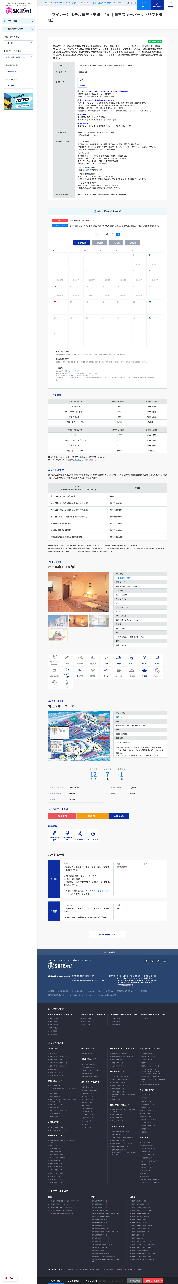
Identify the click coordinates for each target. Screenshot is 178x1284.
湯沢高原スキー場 (87, 1112)
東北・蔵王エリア (55, 1080)
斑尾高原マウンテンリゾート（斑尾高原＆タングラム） (123, 1110)
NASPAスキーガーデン (88, 1115)
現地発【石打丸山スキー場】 (100, 1247)
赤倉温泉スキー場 (117, 1060)
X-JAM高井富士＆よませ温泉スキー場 (122, 1137)
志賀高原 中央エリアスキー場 (120, 1147)
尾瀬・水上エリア (55, 1135)
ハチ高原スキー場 (146, 1167)
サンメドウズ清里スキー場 (148, 1069)
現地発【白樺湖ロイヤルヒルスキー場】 (143, 1226)
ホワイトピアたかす (147, 1107)
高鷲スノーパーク (146, 1101)
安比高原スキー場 (55, 1113)
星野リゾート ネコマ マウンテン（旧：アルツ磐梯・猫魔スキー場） (63, 1100)
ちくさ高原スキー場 (147, 1158)
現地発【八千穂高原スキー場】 (140, 1250)
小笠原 (86, 1269)
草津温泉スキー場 (87, 1053)
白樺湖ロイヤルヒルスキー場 (90, 1070)
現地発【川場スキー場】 (138, 1235)
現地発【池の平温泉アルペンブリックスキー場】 (105, 1232)
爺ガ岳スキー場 (116, 1099)
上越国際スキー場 (87, 1093)
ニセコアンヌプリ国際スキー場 (58, 1063)
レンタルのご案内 (78, 991)
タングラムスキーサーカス (119, 1121)
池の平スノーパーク (87, 1073)
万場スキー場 (145, 1176)
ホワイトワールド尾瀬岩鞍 (57, 1157)
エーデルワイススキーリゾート (58, 1130)
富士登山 (119, 1269)
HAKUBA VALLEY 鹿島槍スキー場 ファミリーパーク (123, 1095)
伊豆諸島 (70, 1269)
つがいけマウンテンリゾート (120, 1076)
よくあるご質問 (63, 991)
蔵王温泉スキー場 (55, 1086)
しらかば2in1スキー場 (88, 1064)
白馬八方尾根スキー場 (118, 1092)
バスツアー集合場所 (58, 1191)
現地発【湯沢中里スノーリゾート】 (102, 1253)
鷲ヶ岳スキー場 (145, 1113)
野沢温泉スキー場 (117, 1115)
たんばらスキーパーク (56, 1148)
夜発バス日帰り (54, 1019)
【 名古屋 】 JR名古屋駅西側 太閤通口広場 (61, 1213)
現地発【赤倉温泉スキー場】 (100, 1222)
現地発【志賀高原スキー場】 (100, 1219)
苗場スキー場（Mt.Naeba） (90, 1090)
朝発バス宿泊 (53, 1028)
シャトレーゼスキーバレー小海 (150, 1084)
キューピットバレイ (87, 1121)
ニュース (91, 991)
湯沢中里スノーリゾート (89, 1087)
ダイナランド (145, 1098)
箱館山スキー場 (145, 1164)
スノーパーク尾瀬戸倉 (56, 1167)
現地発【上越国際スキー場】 (100, 1235)
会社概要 (51, 991)
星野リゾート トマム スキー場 (58, 1066)
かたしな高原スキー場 (56, 1170)
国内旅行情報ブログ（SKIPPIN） (134, 1269)
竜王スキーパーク (61, 706)
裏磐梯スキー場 (54, 1116)
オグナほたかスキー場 (56, 1164)
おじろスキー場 (145, 1142)
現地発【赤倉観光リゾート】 (100, 1226)
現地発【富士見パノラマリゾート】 (141, 1241)
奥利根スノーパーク (55, 1151)
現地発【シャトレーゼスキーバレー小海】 (143, 1244)
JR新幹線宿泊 (53, 1034)
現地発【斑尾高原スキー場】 (100, 1201)
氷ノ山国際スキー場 (147, 1145)
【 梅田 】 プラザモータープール (59, 1204)
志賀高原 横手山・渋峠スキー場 (120, 1131)
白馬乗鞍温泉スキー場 (118, 1089)
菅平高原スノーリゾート (148, 1060)
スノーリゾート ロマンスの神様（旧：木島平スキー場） (123, 1153)
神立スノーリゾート (87, 1099)
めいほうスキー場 (146, 1110)
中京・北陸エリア (147, 1090)
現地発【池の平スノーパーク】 (140, 1222)
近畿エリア (144, 1137)
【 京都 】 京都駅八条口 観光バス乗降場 (61, 1210)
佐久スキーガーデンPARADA (149, 1057)
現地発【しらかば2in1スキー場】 (141, 1229)
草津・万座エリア (87, 1048)
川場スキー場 (53, 1145)
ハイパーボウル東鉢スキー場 (149, 1161)
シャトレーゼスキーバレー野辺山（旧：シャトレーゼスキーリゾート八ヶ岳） (153, 1073)
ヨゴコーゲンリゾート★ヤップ (150, 1183)
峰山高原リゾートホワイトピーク (150, 1179)
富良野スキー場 (54, 1069)
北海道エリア (53, 1048)
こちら (88, 170)
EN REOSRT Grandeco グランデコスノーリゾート (63, 1089)
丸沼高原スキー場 (55, 1176)
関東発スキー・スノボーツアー (60, 1014)
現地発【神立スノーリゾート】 (100, 1238)
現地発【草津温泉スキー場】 (140, 1219)
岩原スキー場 (85, 1105)
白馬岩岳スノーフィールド (119, 1083)
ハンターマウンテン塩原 (56, 1127)
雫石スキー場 (53, 1093)
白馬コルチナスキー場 (118, 1086)
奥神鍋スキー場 (145, 1152)
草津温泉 (110, 1269)
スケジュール (91, 1280)
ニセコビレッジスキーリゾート (58, 1057)
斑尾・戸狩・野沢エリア (119, 1105)
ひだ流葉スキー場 (146, 1123)
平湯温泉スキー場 (146, 1129)
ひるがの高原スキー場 (147, 1104)
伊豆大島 (78, 1269)
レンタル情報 (73, 1280)
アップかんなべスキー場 (148, 1149)
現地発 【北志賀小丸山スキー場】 (101, 1216)
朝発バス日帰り (54, 1025)
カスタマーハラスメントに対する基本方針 (103, 995)
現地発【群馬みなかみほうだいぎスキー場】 (144, 1253)
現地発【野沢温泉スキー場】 (100, 1204)
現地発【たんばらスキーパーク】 (141, 1238)
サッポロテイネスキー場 (56, 1075)
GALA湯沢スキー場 (87, 1108)
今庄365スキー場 (146, 1116)
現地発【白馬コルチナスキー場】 (141, 1216)
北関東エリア (53, 1122)
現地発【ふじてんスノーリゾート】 (141, 1256)
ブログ (100, 991)
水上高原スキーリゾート (56, 1179)
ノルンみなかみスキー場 (56, 1154)
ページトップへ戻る (107, 952)
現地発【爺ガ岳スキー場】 (139, 1201)
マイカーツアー (146, 1019)
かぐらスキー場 (86, 1127)
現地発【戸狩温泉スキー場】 (100, 1207)
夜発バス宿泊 (53, 1022)
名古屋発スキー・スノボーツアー (124, 1014)
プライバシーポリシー (77, 995)
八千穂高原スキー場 (147, 1053)
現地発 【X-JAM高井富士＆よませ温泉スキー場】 (105, 1213)
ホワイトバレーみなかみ (56, 1173)
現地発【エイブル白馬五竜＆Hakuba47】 (103, 1256)
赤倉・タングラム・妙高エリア (122, 1048)
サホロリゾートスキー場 (56, 1072)
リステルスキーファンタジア (58, 1104)
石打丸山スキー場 (87, 1102)
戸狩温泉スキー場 (117, 1118)
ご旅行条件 (144, 991)
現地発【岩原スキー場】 (99, 1250)
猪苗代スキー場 (54, 1107)
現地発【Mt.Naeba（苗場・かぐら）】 (103, 1244)
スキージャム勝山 (146, 1095)
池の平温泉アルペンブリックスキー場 (122, 1057)
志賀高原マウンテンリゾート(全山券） (122, 1144)
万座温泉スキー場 (55, 1161)
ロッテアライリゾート (118, 1066)
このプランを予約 (152, 1281)
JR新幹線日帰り (54, 1031)
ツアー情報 (56, 1280)
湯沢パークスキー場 (87, 1118)
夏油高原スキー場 (55, 1096)
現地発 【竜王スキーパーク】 (100, 1210)
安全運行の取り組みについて (126, 991)
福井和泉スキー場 (146, 1132)
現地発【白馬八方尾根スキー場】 (141, 1204)
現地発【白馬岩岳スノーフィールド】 (142, 1210)
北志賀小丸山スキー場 (118, 1140)
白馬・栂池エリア (117, 1071)
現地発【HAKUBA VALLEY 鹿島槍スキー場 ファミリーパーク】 (108, 1260)
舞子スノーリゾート (87, 1096)
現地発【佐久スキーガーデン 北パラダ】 (143, 1260)
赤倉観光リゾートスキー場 (119, 1053)
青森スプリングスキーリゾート (58, 1110)
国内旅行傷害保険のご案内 (57, 995)
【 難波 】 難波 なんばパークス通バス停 (61, 1207)
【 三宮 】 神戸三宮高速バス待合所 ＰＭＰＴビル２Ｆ (64, 1201)
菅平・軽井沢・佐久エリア (150, 1048)
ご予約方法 (109, 991)
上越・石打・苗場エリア (90, 1082)
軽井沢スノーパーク (147, 1063)
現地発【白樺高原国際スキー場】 (141, 1232)
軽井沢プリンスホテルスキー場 (150, 1066)
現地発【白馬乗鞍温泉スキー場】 (141, 1213)
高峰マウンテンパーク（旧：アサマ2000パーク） (153, 1080)
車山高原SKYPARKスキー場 (90, 1076)
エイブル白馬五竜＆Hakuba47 (120, 1079)
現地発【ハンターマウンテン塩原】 (141, 1247)
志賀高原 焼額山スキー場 (119, 1150)
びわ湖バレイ (145, 1173)
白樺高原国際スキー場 (88, 1067)
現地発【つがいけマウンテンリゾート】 (143, 1207)
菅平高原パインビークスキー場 (150, 1077)
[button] (118, 234)
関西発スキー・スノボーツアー (93, 1014)
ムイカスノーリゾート (88, 1124)
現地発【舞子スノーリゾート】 (100, 1241)
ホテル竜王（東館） (62, 566)
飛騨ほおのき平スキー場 (148, 1126)
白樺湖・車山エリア (88, 1059)
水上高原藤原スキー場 (56, 1182)
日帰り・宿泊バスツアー (98, 1269)
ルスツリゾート (54, 1053)
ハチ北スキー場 (145, 1170)
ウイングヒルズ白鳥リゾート (149, 1119)
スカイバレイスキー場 (147, 1155)
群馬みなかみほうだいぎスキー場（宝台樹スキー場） (63, 1141)
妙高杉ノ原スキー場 (117, 1063)
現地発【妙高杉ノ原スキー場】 (100, 1229)
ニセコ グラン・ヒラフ (56, 1060)
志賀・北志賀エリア (118, 1126)
